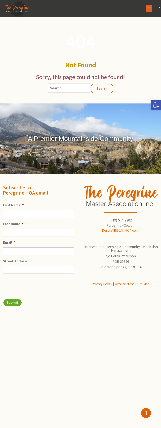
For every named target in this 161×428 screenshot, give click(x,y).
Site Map (143, 283)
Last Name (13, 223)
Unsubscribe (124, 283)
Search (102, 88)
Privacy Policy (102, 283)
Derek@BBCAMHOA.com (120, 230)
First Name (13, 205)
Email (9, 242)
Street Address (15, 261)
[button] (156, 105)
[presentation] (33, 284)
